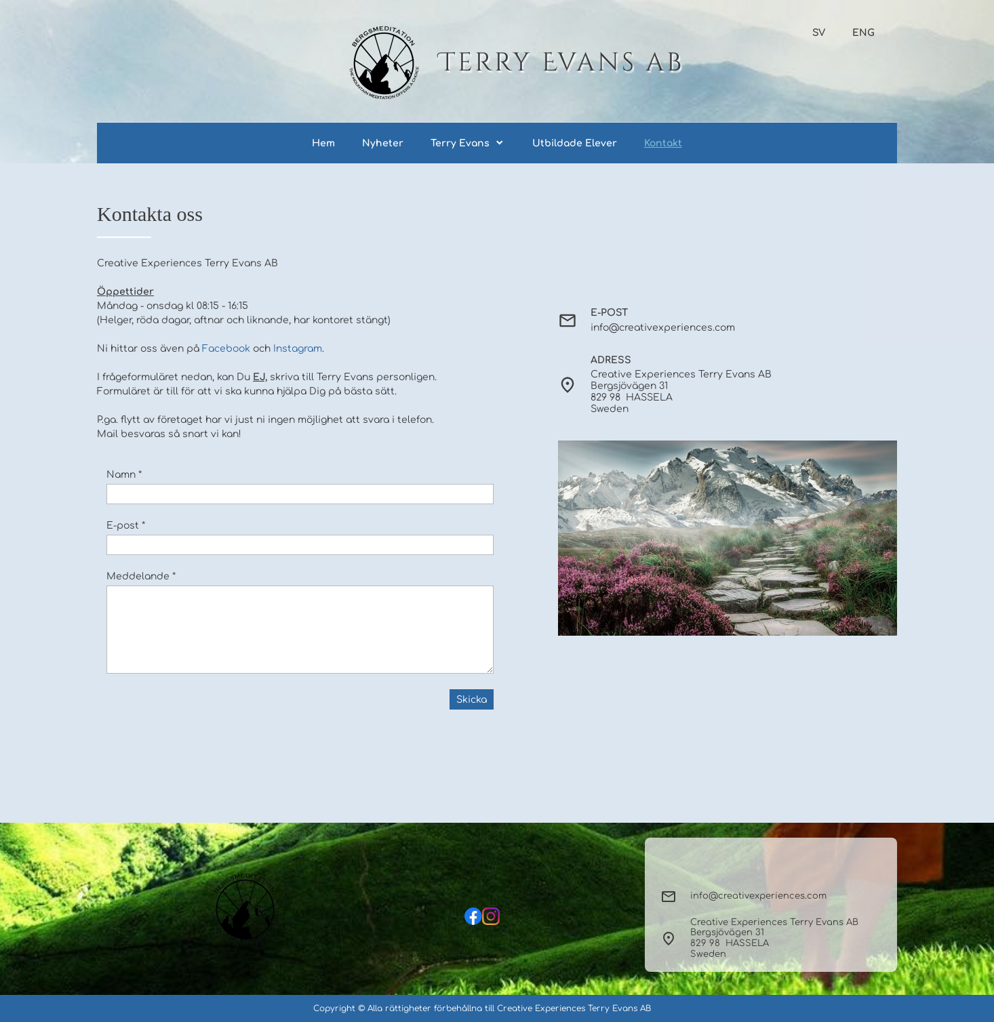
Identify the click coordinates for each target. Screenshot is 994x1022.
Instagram (297, 349)
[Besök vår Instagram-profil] (491, 916)
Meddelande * (141, 576)
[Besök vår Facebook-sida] (473, 916)
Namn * (124, 475)
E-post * (125, 525)
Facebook (226, 349)
